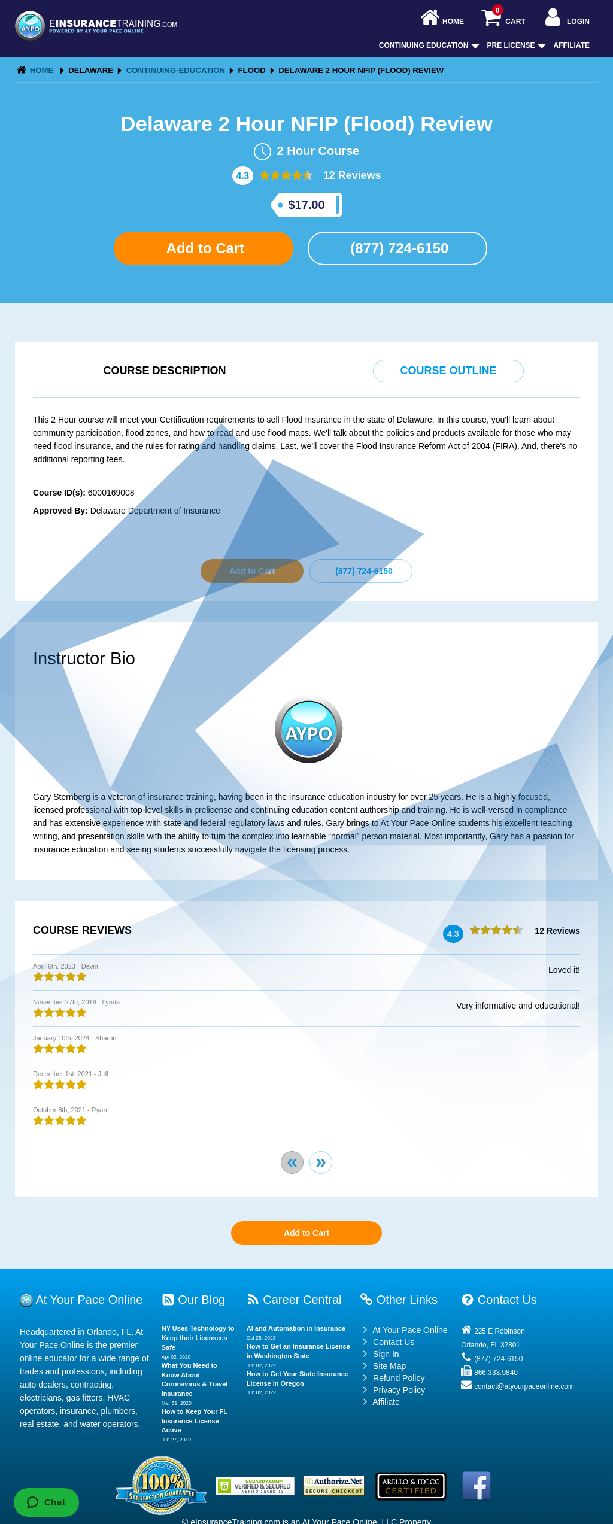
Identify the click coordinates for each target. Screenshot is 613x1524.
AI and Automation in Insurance (296, 1328)
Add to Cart (203, 248)
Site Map (383, 1366)
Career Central (294, 1299)
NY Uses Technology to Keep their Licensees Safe (198, 1337)
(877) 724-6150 (398, 248)
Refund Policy (398, 1378)
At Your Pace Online (403, 1330)
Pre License (515, 45)
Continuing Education (428, 45)
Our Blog (193, 1299)
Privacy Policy (399, 1390)
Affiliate (572, 45)
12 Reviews (350, 175)
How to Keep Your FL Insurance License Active (194, 1421)
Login (566, 18)
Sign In (379, 1354)
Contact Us (387, 1342)
